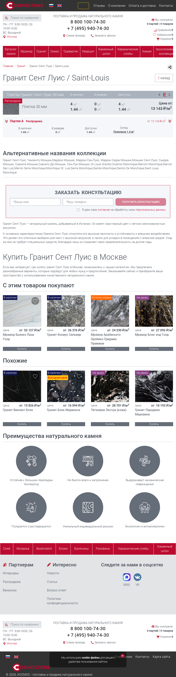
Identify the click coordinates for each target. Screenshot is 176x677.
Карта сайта (161, 656)
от (156, 121)
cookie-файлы (91, 657)
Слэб (6, 548)
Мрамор (27, 51)
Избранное (165, 34)
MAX (127, 580)
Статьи (52, 582)
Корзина (166, 38)
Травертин (70, 51)
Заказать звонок (105, 35)
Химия (147, 51)
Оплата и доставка (142, 5)
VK (137, 580)
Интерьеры (11, 573)
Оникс (54, 51)
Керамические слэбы (127, 51)
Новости (53, 573)
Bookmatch (44, 548)
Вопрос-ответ (56, 590)
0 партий (152, 23)
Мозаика (23, 548)
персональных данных (150, 209)
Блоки (63, 548)
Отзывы (99, 5)
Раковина (103, 548)
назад (163, 78)
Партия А (16, 121)
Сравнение (163, 30)
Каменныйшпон (164, 549)
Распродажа (12, 582)
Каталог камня (11, 51)
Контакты (166, 5)
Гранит (41, 51)
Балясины (81, 548)
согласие (104, 209)
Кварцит (88, 51)
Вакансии (10, 590)
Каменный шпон (105, 51)
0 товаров (166, 23)
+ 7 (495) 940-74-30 (88, 28)
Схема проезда (75, 35)
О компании (116, 5)
